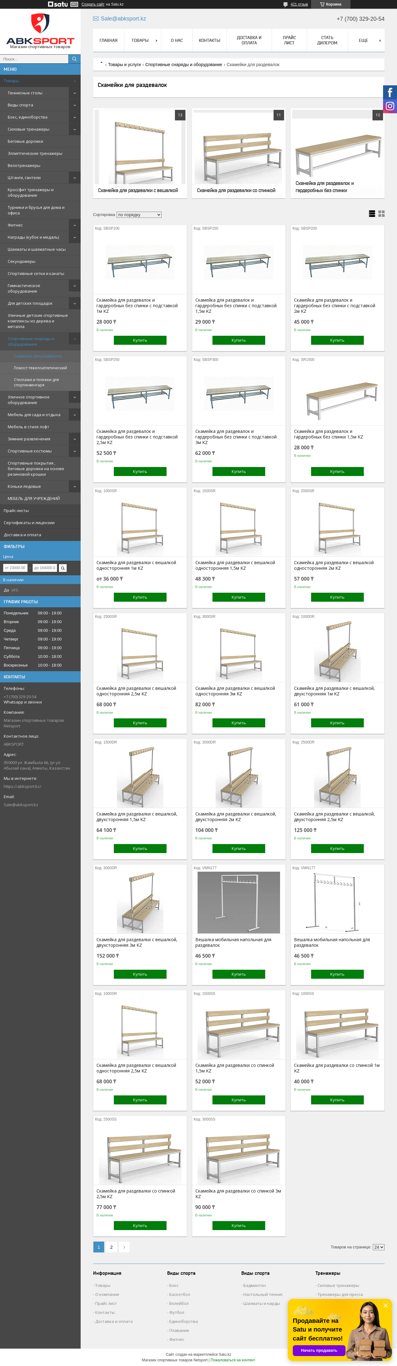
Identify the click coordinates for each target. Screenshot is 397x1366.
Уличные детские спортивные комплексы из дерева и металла (38, 320)
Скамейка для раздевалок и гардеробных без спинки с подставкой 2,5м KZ (137, 437)
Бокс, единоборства (27, 117)
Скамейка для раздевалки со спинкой (236, 190)
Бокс (173, 1285)
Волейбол (179, 1303)
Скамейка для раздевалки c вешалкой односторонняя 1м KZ (136, 565)
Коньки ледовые (24, 486)
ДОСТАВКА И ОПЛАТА (249, 40)
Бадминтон (254, 1285)
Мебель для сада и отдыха (34, 414)
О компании (107, 1294)
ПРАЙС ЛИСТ (289, 40)
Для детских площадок (30, 303)
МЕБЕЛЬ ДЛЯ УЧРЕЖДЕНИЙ (34, 498)
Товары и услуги (124, 64)
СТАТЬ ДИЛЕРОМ (327, 40)
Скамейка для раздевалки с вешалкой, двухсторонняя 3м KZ (136, 942)
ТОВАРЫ (140, 40)
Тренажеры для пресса (340, 1294)
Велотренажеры (24, 165)
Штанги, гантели (24, 177)
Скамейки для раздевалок (38, 356)
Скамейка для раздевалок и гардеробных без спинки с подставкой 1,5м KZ (236, 305)
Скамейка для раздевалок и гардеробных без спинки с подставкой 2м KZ (334, 305)
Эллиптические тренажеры (35, 153)
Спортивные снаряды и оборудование (31, 341)
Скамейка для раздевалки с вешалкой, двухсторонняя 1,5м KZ (136, 816)
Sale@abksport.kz (21, 804)
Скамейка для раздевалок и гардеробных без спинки (325, 186)
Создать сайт (93, 4)
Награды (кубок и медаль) (33, 237)
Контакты (105, 1312)
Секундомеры (21, 261)
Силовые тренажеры (28, 129)
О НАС (177, 40)
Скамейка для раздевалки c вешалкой (138, 190)
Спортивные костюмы (30, 451)
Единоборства (183, 1321)
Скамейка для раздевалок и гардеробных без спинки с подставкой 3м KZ (236, 437)
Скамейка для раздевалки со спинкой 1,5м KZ (234, 1068)
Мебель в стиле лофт (28, 426)
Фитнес (15, 225)
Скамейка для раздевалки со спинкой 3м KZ (238, 1193)
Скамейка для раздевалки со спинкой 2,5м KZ (135, 1193)
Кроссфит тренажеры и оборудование (31, 192)
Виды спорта (20, 105)
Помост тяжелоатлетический (40, 368)
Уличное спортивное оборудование (29, 399)
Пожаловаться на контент (233, 1360)
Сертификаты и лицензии (29, 522)
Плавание (179, 1330)
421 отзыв (299, 4)
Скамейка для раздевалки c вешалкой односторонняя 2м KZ (334, 565)
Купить (140, 340)
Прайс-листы (16, 510)
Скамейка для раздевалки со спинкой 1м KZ (337, 1068)
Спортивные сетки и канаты (36, 273)
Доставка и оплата (22, 534)
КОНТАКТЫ (209, 40)
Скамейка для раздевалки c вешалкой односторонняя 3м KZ (235, 691)
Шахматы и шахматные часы (37, 249)
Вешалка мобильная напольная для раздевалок (233, 942)
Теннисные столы (25, 93)
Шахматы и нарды (261, 1303)
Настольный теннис (263, 1294)
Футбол (176, 1312)
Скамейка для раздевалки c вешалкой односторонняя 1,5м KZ (235, 565)
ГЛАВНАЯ (109, 40)
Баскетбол (179, 1294)
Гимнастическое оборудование (24, 288)
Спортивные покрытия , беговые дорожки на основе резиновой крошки (36, 468)
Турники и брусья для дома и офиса (36, 210)
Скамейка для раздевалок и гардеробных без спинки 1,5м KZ (328, 434)
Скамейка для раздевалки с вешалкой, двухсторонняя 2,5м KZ (334, 816)
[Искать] (74, 59)
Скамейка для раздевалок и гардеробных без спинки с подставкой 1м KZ (137, 305)
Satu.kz (225, 1354)
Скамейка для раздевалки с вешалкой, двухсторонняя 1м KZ (334, 691)
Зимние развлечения (29, 439)
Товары (11, 80)
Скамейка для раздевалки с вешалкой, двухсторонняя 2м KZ (235, 816)
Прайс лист (106, 1303)
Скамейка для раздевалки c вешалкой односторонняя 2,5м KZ (136, 691)
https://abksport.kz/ (22, 786)
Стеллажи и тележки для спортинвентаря (36, 382)
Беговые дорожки (25, 141)
